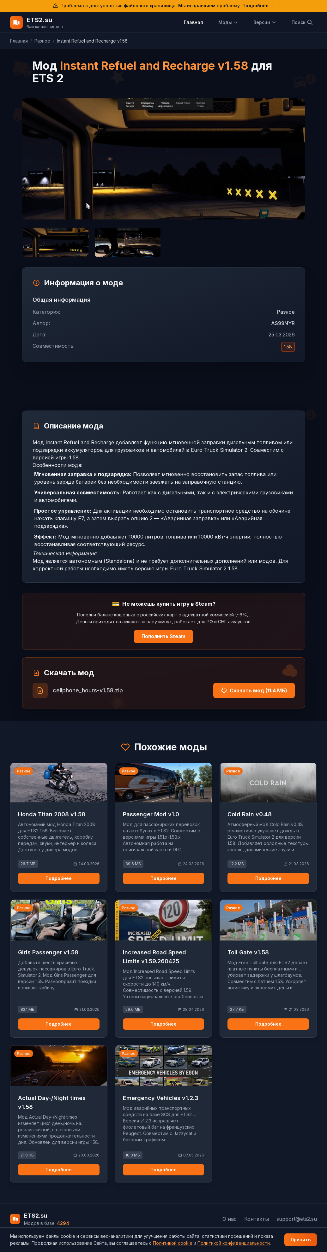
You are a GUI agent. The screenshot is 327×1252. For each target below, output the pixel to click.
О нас (229, 1219)
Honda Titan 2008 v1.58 (51, 814)
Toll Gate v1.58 (248, 952)
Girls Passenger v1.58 (48, 952)
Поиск (302, 22)
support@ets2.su (296, 1219)
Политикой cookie (172, 1243)
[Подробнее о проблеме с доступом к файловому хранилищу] (163, 6)
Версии (264, 22)
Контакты (256, 1219)
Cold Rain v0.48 (249, 814)
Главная (193, 22)
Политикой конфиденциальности (233, 1243)
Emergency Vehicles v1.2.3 (160, 1098)
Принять (301, 1239)
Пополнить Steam (163, 636)
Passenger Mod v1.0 (151, 814)
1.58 (288, 346)
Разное (42, 41)
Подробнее (58, 878)
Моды (228, 22)
